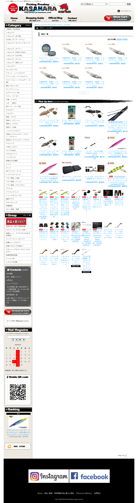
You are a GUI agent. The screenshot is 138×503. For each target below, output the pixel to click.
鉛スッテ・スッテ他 (13, 106)
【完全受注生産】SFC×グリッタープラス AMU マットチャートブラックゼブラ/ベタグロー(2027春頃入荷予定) (65, 203)
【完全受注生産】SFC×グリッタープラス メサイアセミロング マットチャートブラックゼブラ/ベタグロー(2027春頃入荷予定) (43, 204)
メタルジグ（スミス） (14, 59)
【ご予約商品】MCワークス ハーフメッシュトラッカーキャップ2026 (65, 232)
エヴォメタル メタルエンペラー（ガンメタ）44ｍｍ (108, 230)
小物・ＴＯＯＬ (11, 100)
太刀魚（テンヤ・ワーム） (15, 39)
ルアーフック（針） (13, 93)
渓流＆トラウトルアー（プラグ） (18, 140)
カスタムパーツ (11, 154)
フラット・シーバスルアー (15, 73)
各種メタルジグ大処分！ (15, 246)
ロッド (8, 168)
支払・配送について (35, 18)
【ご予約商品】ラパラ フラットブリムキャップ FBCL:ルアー (97, 199)
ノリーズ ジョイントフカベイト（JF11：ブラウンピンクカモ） (49, 115)
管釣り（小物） (11, 127)
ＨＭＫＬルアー (11, 147)
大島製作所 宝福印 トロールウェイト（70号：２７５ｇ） (72, 77)
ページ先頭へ (122, 456)
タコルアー (10, 110)
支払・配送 (48, 493)
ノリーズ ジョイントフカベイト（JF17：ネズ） (49, 145)
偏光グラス (10, 199)
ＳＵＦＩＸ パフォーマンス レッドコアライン (49, 52)
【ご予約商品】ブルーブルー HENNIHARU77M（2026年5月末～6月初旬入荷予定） (75, 232)
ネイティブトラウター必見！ (16, 230)
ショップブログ (55, 18)
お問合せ (73, 18)
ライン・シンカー (64, 24)
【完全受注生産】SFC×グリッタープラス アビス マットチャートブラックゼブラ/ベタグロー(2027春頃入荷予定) (117, 173)
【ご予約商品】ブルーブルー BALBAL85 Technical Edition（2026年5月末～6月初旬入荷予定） (97, 234)
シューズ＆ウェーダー (14, 195)
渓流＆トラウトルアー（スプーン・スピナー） (17, 135)
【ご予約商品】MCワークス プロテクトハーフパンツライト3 (43, 231)
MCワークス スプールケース (72, 171)
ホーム (14, 18)
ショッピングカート (117, 18)
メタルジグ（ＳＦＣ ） (14, 49)
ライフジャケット (12, 192)
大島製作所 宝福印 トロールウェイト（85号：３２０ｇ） (94, 77)
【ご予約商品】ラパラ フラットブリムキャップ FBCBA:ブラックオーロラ (86, 201)
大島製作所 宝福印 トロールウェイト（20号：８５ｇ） (72, 53)
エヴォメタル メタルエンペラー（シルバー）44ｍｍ (119, 230)
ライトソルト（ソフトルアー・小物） (18, 81)
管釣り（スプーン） (13, 120)
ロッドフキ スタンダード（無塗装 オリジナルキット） (94, 172)
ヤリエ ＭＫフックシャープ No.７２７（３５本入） (72, 114)
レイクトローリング (13, 175)
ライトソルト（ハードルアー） (17, 76)
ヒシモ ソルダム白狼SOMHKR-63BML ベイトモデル (94, 146)
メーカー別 (10, 258)
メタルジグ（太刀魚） (14, 36)
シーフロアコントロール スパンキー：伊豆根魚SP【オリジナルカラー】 (49, 172)
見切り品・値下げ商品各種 (16, 222)
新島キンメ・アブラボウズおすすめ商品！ (18, 234)
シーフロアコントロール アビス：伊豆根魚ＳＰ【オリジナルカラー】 (117, 146)
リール (8, 164)
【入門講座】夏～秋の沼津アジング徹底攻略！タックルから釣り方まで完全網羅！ (17, 289)
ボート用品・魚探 (12, 209)
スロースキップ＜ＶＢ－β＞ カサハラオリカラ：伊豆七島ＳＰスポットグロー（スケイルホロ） (18, 425)
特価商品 (9, 206)
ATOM (22, 446)
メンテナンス (11, 157)
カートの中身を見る (17, 312)
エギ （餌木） (11, 103)
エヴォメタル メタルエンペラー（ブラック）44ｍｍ (75, 257)
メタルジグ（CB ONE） (14, 56)
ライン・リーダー (12, 96)
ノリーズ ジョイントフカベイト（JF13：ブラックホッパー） (94, 115)
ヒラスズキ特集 (11, 262)
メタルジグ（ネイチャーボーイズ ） (18, 44)
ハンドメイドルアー (13, 131)
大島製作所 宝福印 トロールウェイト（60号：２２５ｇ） (49, 77)
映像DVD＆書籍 (12, 161)
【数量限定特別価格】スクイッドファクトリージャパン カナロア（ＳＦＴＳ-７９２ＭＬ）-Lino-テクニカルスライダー (117, 118)
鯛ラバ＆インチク (12, 86)
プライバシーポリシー (84, 493)
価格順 (119, 39)
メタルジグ (10, 33)
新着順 (125, 39)
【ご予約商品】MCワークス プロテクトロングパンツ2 (119, 198)
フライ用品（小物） (13, 178)
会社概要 (9, 274)
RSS (16, 446)
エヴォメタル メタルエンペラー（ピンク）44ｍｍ (54, 257)
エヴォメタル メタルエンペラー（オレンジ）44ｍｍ (43, 257)
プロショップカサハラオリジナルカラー (18, 250)
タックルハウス (11, 70)
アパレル (9, 188)
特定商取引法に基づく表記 (64, 493)
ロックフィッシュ (12, 89)
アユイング (10, 143)
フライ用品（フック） (14, 181)
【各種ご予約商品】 (13, 29)
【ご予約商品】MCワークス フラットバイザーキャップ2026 (54, 231)
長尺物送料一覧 (12, 295)
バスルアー (10, 113)
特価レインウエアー (13, 242)
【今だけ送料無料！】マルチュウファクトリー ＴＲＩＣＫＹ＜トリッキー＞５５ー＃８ (86, 260)
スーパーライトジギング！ (15, 239)
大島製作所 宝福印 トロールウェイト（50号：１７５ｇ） (117, 53)
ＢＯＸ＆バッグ (11, 202)
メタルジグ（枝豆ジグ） (15, 63)
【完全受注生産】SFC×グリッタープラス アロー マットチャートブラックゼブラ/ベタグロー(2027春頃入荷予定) (54, 204)
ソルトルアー (11, 66)
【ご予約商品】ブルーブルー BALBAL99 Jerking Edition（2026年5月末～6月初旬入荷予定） (86, 234)
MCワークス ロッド (14, 171)
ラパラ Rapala (11, 150)
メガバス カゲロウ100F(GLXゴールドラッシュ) (65, 257)
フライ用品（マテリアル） (15, 185)
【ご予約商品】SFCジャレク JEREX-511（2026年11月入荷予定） (75, 200)
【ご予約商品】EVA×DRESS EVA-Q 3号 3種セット (108, 198)
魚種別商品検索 (11, 255)
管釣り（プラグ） (12, 124)
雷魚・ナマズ (11, 117)
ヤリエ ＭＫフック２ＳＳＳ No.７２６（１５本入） (72, 145)
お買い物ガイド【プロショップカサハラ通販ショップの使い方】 (17, 300)
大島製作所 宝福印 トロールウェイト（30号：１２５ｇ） (94, 53)
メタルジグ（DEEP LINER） (16, 52)
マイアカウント (126, 11)
